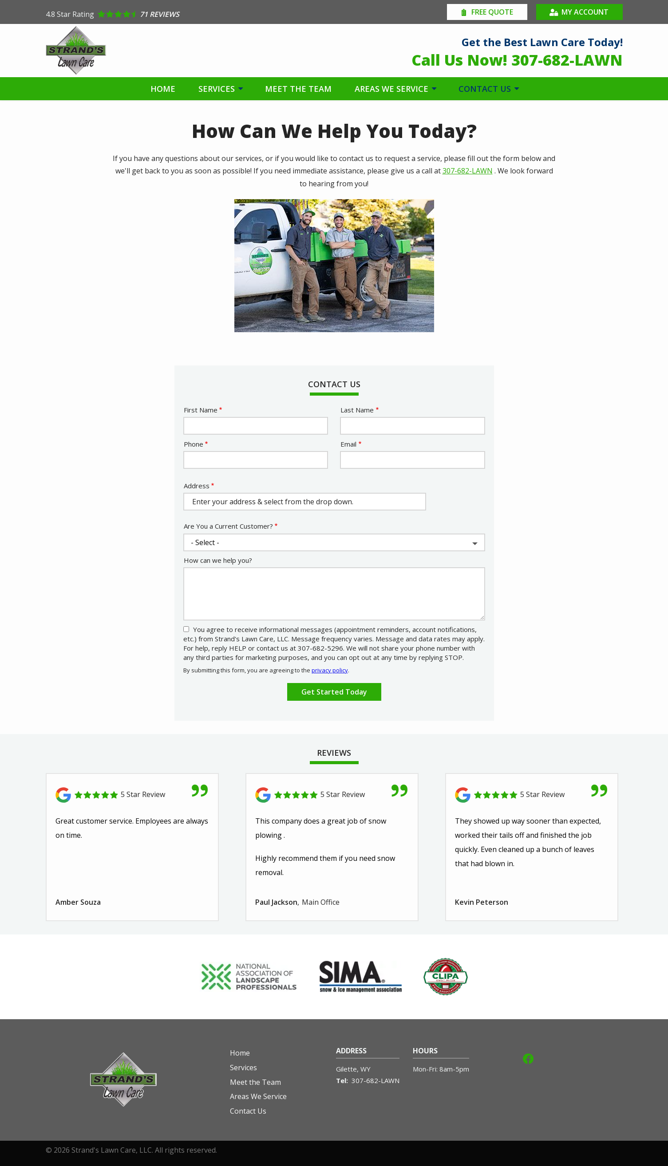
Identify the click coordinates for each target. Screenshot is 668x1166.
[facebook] (528, 1057)
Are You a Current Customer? (228, 526)
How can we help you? (218, 560)
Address (196, 485)
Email (348, 444)
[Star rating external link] (190, 14)
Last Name (357, 409)
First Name (200, 409)
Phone (193, 444)
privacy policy (330, 670)
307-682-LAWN (468, 171)
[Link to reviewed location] (132, 795)
